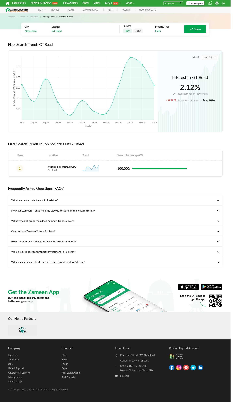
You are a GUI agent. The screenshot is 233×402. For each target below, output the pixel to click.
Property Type (162, 27)
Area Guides (70, 3)
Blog (86, 3)
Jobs (10, 363)
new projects (147, 9)
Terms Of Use (15, 381)
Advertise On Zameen (19, 372)
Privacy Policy (15, 377)
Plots (71, 9)
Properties (19, 3)
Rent (138, 30)
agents (126, 9)
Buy (127, 30)
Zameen (11, 16)
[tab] (115, 200)
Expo (64, 368)
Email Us (124, 375)
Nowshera (34, 16)
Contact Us (13, 359)
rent (110, 9)
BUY (42, 9)
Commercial (90, 9)
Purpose (127, 26)
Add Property (195, 3)
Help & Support (16, 368)
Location (56, 27)
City (27, 27)
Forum (65, 363)
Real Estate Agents (71, 372)
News (64, 359)
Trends (22, 16)
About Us (12, 355)
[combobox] (68, 31)
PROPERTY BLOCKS (44, 3)
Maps (97, 3)
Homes (55, 9)
